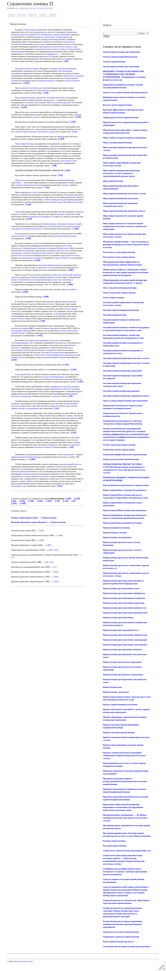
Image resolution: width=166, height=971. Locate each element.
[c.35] (61, 508)
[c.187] (70, 506)
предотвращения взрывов (57, 39)
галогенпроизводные (22, 343)
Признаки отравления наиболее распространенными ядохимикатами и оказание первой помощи (125, 781)
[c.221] (16, 511)
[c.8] (78, 508)
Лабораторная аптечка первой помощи (120, 117)
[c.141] (70, 508)
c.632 (43, 547)
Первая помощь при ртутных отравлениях (122, 662)
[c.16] (56, 187)
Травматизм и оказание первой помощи (121, 937)
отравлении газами (29, 97)
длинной (64, 313)
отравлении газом (44, 491)
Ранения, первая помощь (114, 843)
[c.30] (47, 93)
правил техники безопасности (25, 279)
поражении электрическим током (35, 88)
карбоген (56, 449)
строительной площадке (30, 68)
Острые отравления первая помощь (119, 445)
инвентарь (68, 279)
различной (17, 423)
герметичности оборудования (49, 355)
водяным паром (40, 479)
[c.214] (27, 437)
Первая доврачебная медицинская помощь (122, 523)
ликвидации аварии (21, 199)
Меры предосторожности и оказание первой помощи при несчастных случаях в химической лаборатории (124, 226)
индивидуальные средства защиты (56, 49)
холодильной (69, 459)
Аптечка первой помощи (114, 61)
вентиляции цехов (71, 355)
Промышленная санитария (55, 224)
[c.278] (80, 117)
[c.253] (77, 229)
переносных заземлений (63, 275)
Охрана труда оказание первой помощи (120, 459)
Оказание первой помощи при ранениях (121, 391)
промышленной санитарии (36, 248)
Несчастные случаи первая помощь (119, 252)
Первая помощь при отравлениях (118, 617)
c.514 (57, 579)
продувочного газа (31, 481)
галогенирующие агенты (46, 340)
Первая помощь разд (112, 687)
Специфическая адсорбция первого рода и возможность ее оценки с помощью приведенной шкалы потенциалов (125, 877)
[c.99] (71, 398)
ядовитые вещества (21, 214)
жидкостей (73, 301)
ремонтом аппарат (26, 476)
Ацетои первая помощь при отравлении (121, 66)
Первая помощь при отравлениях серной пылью (125, 635)
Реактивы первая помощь (114, 848)
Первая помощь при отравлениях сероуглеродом (125, 644)
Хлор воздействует (25, 374)
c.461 (57, 584)
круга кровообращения (56, 377)
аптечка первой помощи (27, 131)
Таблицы (34, 14)
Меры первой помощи (26, 144)
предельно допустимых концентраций (53, 37)
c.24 (52, 569)
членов (57, 398)
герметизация (41, 44)
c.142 (52, 557)
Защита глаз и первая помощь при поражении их (125, 92)
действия (56, 146)
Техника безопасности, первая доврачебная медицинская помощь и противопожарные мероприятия (122, 930)
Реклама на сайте (28, 970)
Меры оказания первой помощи (117, 142)
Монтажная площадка (26, 180)
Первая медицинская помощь (116, 527)
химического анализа (52, 481)
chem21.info (18, 970)
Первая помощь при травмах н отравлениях (123, 674)
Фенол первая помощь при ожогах (118, 947)
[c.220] (27, 292)
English (54, 14)
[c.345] (53, 508)
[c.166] (56, 204)
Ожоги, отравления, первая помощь (119, 292)
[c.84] (18, 508)
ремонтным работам (70, 469)
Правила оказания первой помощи (118, 732)
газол (72, 479)
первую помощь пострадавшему (27, 411)
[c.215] (26, 508)
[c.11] (76, 131)
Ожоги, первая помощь (113, 297)
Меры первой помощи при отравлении (120, 198)
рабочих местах (19, 357)
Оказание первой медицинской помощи (121, 310)
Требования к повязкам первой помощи (121, 942)
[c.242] (35, 508)
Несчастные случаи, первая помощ (118, 257)
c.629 (50, 552)
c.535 (43, 538)
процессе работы (71, 289)
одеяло (54, 131)
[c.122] (44, 321)
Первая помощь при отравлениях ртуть (121, 630)
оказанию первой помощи (51, 265)
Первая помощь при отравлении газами (121, 588)
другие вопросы (70, 258)
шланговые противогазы (52, 328)
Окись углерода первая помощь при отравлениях (125, 400)
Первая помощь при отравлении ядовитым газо (124, 608)
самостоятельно (20, 318)
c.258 (62, 542)
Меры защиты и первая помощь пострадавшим (124, 137)
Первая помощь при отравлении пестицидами (124, 598)
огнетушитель (44, 131)
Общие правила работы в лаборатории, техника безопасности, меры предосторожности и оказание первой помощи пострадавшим (125, 272)
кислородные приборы (22, 330)
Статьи (13, 14)
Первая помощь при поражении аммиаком (122, 649)
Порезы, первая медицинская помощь (120, 704)
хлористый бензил (39, 350)
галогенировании (58, 352)
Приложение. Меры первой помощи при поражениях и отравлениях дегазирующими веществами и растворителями (123, 807)
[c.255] (44, 508)
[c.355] (72, 284)
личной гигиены (20, 236)
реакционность (58, 56)
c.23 (48, 569)
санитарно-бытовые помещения (64, 68)
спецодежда (30, 253)
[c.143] (36, 107)
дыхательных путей (21, 350)
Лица (19, 212)
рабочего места (72, 250)
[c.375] (16, 384)
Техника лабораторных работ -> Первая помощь (35, 525)
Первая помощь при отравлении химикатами (123, 603)
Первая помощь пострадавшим (117, 537)
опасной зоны (34, 102)
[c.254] (50, 260)
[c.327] (72, 270)
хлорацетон (52, 350)
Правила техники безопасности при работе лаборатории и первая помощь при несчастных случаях (124, 755)
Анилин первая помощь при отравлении (121, 52)
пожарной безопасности (34, 229)
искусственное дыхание (62, 102)
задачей (16, 394)
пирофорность (69, 54)
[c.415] (41, 335)
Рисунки (23, 14)
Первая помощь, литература (115, 692)
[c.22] (73, 452)
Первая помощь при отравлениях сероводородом (125, 640)
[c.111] (16, 493)
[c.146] (68, 364)
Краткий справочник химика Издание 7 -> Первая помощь (40, 529)
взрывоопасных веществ (45, 32)
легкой (53, 304)
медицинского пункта (31, 192)
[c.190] (51, 219)
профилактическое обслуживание (66, 389)
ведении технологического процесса (65, 46)
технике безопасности (58, 226)
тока (76, 146)
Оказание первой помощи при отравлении (122, 371)
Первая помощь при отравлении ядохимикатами (125, 612)
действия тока (45, 90)
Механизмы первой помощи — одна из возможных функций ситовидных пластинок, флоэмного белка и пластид (126, 244)
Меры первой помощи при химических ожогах (124, 211)
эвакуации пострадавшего (58, 216)
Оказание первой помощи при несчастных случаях (126, 358)
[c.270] (37, 83)
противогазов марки (21, 328)
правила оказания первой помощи (28, 462)
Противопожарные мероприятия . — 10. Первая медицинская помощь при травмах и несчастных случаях (125, 818)
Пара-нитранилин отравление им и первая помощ (125, 485)
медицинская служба (61, 391)
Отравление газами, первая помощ (118, 449)
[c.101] (16, 360)
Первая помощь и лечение (114, 532)
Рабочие (49, 486)
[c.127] (75, 122)
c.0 (14, 564)
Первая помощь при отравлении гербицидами (124, 593)
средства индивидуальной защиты (51, 253)
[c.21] (62, 175)
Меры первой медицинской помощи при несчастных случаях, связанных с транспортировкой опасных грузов (121, 173)
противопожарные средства (51, 279)
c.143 (57, 557)
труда (42, 394)
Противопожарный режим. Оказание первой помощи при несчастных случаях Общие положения (123, 836)
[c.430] (25, 511)
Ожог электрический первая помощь (119, 288)
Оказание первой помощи (114, 315)
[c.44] (58, 411)
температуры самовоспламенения (57, 34)
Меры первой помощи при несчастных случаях (124, 193)
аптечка (37, 117)
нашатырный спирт (70, 161)
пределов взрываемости (32, 34)
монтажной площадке (52, 80)
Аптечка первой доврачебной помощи (120, 57)
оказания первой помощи (35, 185)
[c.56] (77, 61)
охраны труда (31, 29)
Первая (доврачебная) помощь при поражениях (124, 510)
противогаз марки (49, 408)
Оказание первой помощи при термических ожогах (126, 396)
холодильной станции (47, 267)
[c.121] (69, 170)
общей (79, 394)
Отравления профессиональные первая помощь (124, 454)
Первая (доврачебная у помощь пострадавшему (124, 490)
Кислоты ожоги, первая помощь (117, 105)
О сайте (44, 14)
